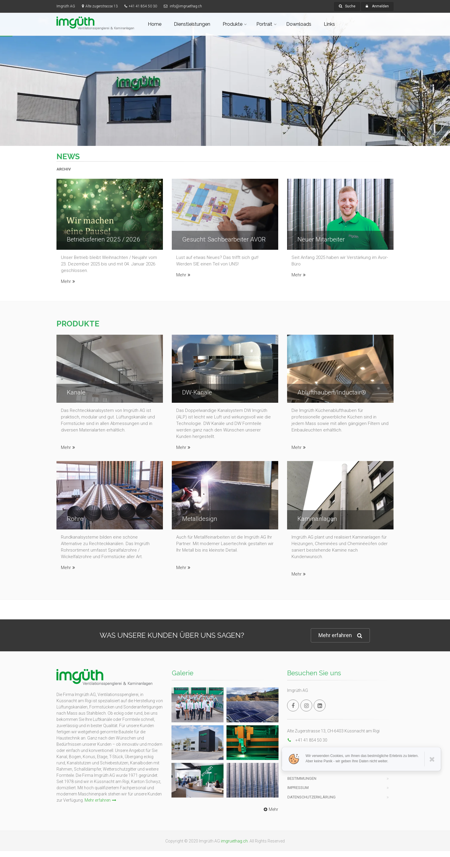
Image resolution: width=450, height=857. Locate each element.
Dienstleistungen (192, 24)
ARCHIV (63, 169)
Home (154, 24)
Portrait (264, 24)
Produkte (232, 24)
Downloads (298, 24)
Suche (347, 6)
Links (329, 24)
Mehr (68, 281)
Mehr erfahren (340, 635)
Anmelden (380, 6)
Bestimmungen (301, 778)
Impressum (298, 787)
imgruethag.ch (234, 841)
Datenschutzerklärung (311, 797)
